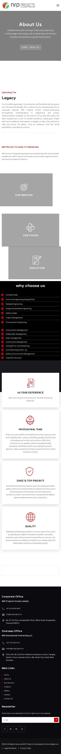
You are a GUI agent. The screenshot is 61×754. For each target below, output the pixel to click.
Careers (7, 694)
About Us (7, 679)
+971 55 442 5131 (13, 643)
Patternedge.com (52, 744)
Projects (7, 687)
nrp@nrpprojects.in (14, 614)
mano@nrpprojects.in (15, 648)
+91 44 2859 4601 (13, 608)
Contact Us (8, 698)
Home (24, 47)
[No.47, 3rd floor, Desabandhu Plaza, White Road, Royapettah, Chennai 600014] (3, 620)
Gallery (7, 691)
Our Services (9, 683)
